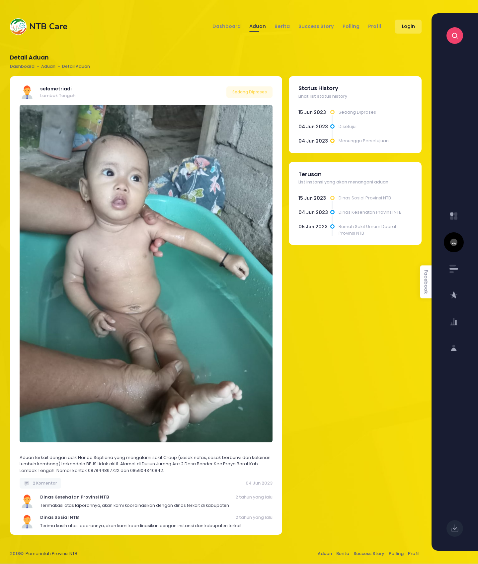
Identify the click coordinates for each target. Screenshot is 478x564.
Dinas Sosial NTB (59, 517)
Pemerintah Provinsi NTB (51, 553)
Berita (342, 553)
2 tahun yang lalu (254, 497)
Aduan (325, 553)
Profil (414, 553)
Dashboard (22, 66)
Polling (396, 553)
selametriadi (56, 88)
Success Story (369, 553)
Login (408, 26)
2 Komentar (40, 483)
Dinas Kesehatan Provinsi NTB (74, 497)
